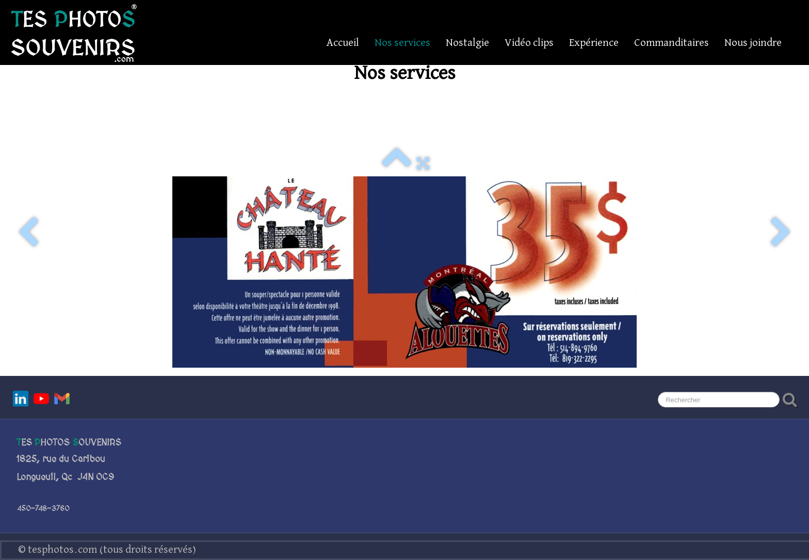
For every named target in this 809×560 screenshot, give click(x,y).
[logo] (73, 33)
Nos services (402, 43)
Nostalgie (467, 43)
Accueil (343, 43)
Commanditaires (671, 43)
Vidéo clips (529, 43)
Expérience (594, 43)
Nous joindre (753, 43)
